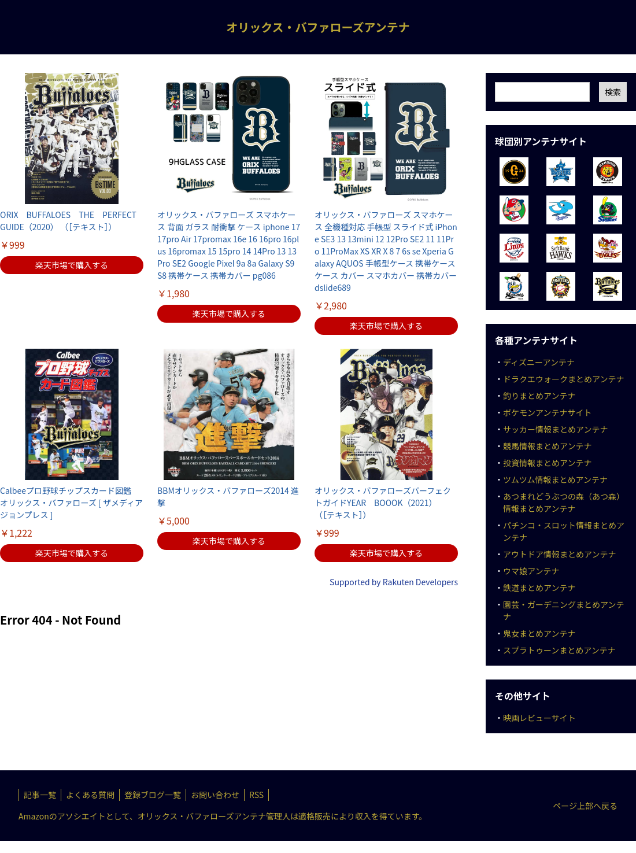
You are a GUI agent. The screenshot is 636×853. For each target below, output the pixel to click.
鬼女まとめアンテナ (539, 633)
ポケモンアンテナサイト (547, 412)
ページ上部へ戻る (585, 805)
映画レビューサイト (539, 717)
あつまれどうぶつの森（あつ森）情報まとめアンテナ (563, 502)
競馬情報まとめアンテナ (547, 446)
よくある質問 (90, 794)
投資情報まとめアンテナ (547, 462)
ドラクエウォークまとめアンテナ (563, 379)
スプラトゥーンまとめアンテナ (559, 650)
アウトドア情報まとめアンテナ (559, 554)
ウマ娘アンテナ (531, 571)
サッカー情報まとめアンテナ (555, 429)
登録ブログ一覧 (152, 794)
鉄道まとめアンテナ (539, 587)
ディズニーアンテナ (539, 362)
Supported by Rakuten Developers (394, 582)
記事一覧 (40, 794)
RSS (256, 794)
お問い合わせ (215, 794)
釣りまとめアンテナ (539, 395)
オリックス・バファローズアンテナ (318, 27)
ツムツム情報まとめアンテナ (555, 479)
